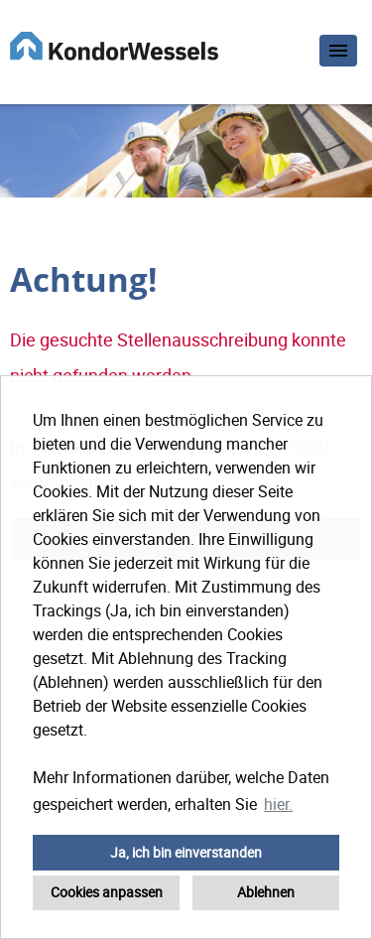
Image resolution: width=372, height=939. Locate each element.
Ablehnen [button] (266, 891)
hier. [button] (278, 804)
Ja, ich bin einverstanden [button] (186, 852)
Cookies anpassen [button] (107, 891)
